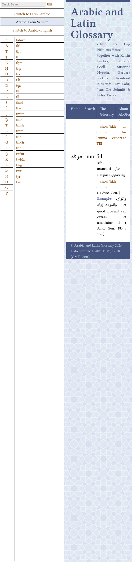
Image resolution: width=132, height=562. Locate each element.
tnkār (20, 141)
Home (75, 109)
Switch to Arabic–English (32, 29)
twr (19, 170)
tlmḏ (19, 102)
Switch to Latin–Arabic (32, 13)
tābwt (20, 39)
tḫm (19, 62)
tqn (18, 85)
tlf (17, 90)
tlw (18, 107)
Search (90, 109)
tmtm (20, 113)
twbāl (20, 159)
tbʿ (18, 45)
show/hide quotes (106, 183)
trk (18, 73)
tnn (19, 147)
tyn (18, 181)
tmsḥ (20, 124)
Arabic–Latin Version (32, 21)
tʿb (18, 79)
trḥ (18, 68)
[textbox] (23, 4)
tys (18, 176)
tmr (19, 119)
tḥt (18, 51)
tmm (19, 130)
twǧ (19, 164)
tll (17, 96)
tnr (18, 136)
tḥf (18, 56)
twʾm (20, 153)
